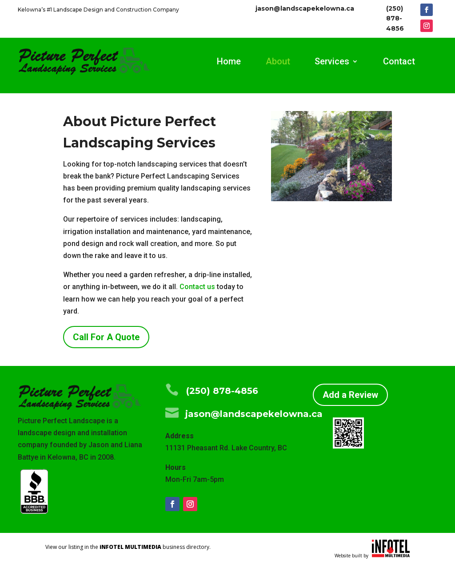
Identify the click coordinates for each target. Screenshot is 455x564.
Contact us (197, 286)
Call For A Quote (106, 337)
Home (229, 62)
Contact (399, 62)
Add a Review (350, 394)
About (278, 62)
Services (332, 62)
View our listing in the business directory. (128, 547)
